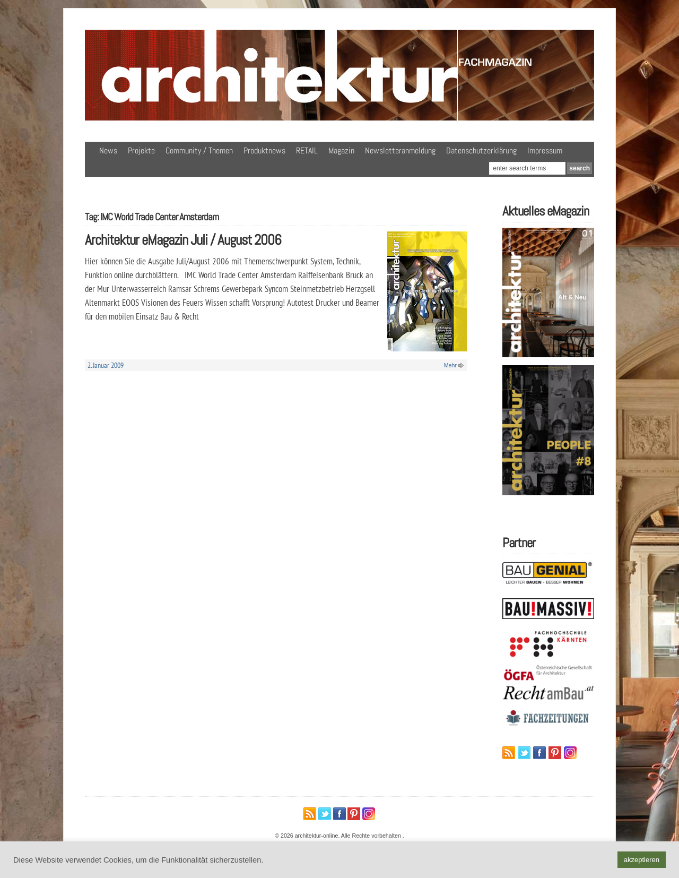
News (108, 150)
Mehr (450, 365)
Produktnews (264, 150)
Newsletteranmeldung (400, 150)
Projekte (141, 150)
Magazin (341, 150)
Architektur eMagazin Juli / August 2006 (183, 239)
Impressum (544, 150)
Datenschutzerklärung (481, 150)
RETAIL (307, 150)
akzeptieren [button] (641, 860)
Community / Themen (199, 150)
